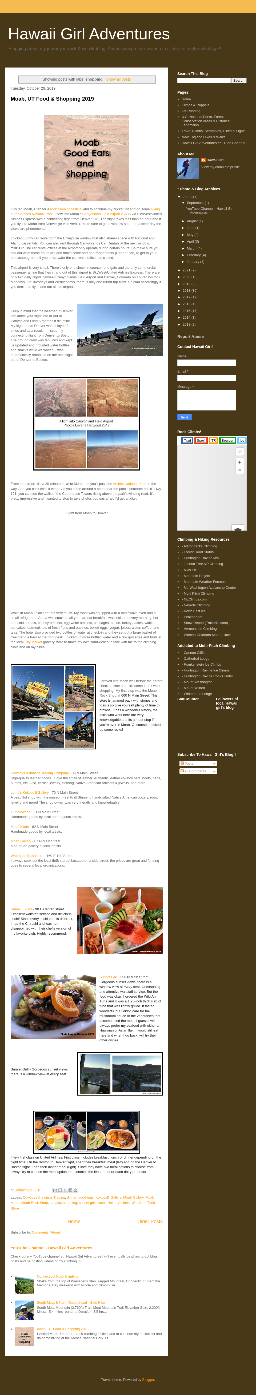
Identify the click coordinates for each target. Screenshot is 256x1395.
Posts (187, 763)
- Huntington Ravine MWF (202, 558)
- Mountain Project (196, 576)
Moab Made (20, 827)
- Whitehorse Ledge (197, 694)
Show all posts (118, 79)
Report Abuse (190, 336)
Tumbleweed (20, 812)
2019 (187, 284)
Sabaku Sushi (21, 909)
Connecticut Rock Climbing (57, 1276)
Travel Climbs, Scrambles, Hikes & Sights (213, 131)
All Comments (193, 771)
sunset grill (87, 1203)
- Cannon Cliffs (193, 653)
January (193, 262)
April (191, 241)
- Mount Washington (197, 682)
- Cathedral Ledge (195, 659)
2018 (187, 291)
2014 (187, 317)
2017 (187, 297)
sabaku (55, 1203)
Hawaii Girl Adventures (89, 34)
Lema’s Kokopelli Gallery (30, 793)
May (190, 235)
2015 (187, 311)
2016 (187, 304)
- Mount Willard (193, 688)
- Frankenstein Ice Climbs (201, 664)
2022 (187, 197)
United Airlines (118, 1203)
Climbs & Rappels (195, 105)
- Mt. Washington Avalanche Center (209, 588)
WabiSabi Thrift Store (27, 856)
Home (74, 1221)
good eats (86, 1197)
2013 (187, 324)
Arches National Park (129, 484)
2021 (187, 270)
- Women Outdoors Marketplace (206, 635)
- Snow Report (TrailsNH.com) (205, 623)
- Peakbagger (192, 617)
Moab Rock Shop (34, 1203)
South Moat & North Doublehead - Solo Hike (71, 1303)
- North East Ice (194, 611)
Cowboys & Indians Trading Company (40, 773)
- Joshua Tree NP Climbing (202, 564)
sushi (101, 1203)
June (191, 228)
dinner (71, 1197)
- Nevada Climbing (196, 605)
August (193, 221)
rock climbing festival (66, 209)
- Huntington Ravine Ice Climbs (205, 670)
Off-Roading (191, 111)
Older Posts (150, 1221)
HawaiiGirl (215, 160)
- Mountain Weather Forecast (204, 582)
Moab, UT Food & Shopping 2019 (52, 99)
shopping (70, 1203)
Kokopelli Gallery (108, 1197)
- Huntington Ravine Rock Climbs (207, 676)
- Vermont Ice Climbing (199, 629)
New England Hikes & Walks (203, 137)
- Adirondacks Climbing (199, 546)
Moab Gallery (21, 841)
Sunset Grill (108, 977)
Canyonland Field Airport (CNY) (106, 214)
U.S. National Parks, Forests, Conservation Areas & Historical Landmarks (206, 121)
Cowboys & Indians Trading (44, 1197)
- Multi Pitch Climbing (198, 593)
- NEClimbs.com (194, 599)
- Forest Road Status (198, 552)
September (196, 203)
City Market (33, 642)
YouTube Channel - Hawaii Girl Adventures (51, 1248)
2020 (187, 277)
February (194, 255)
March (192, 248)
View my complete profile (220, 167)
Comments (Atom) (46, 1232)
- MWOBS (189, 570)
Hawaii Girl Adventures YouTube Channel (213, 143)
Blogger (148, 1380)
